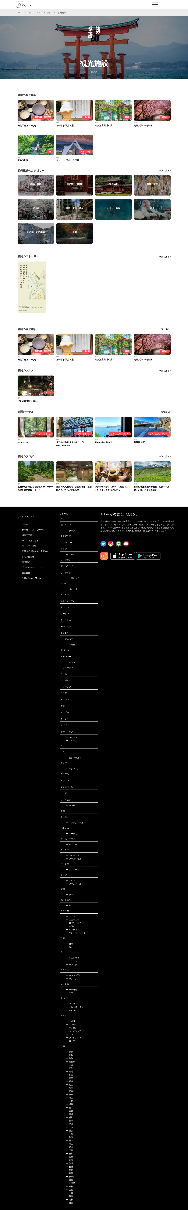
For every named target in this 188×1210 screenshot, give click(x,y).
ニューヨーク (73, 920)
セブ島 (70, 805)
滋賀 (69, 1104)
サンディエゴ (73, 929)
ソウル (70, 894)
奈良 (69, 1157)
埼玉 (69, 1098)
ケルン (70, 880)
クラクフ (71, 531)
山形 (69, 1101)
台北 (69, 947)
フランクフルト (75, 884)
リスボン (71, 905)
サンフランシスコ (76, 933)
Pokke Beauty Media (31, 578)
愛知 (69, 1170)
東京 (69, 1203)
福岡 (69, 1121)
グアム (70, 916)
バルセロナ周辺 (75, 1007)
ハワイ (70, 926)
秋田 (69, 1075)
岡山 (69, 1144)
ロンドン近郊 (73, 975)
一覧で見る (164, 170)
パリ (69, 993)
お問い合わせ (28, 556)
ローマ (70, 1041)
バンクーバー (73, 769)
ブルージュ (72, 855)
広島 (69, 1150)
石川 (69, 1153)
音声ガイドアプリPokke (33, 530)
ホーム (19, 12)
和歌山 (70, 1091)
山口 (69, 1065)
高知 (69, 1068)
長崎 (69, 1196)
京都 (69, 1186)
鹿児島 (70, 1061)
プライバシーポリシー (32, 567)
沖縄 (69, 1124)
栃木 (69, 1140)
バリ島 (70, 645)
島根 (69, 1199)
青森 (69, 1111)
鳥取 (69, 1058)
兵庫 (69, 1137)
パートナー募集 (29, 546)
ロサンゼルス (73, 923)
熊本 (69, 1088)
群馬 (69, 1173)
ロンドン (71, 978)
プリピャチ (72, 578)
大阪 (69, 1180)
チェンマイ (72, 958)
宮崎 (69, 1071)
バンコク (71, 964)
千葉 (69, 1134)
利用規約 (26, 562)
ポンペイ (71, 1024)
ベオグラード (73, 589)
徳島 (69, 1052)
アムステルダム (75, 869)
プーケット (72, 961)
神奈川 (70, 1176)
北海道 (70, 1183)
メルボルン (72, 740)
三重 (69, 1193)
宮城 (69, 1114)
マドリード (72, 1004)
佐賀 (69, 1055)
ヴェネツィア (73, 1031)
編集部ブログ (28, 535)
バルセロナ (72, 1010)
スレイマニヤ (73, 758)
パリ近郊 (71, 989)
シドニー (71, 844)
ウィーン (71, 737)
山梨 (69, 1190)
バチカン (71, 1028)
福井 (69, 1081)
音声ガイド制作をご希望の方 (35, 551)
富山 (69, 1084)
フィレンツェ (73, 1037)
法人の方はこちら (30, 540)
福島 (69, 1078)
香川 (69, 1117)
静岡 (49, 12)
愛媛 (69, 1130)
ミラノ (70, 1034)
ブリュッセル (73, 858)
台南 (69, 944)
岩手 (69, 1107)
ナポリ (70, 1021)
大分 (69, 1127)
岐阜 (69, 1094)
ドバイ (70, 554)
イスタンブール (75, 822)
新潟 (69, 1160)
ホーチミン (72, 833)
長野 (69, 1167)
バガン (70, 662)
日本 (39, 12)
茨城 (69, 1163)
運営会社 (26, 572)
